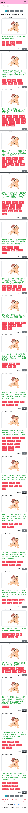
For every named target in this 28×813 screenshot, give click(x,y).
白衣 (15, 83)
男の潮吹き (10, 741)
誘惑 (12, 404)
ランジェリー (12, 325)
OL (21, 634)
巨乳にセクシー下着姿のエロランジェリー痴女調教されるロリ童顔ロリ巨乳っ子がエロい (13, 317)
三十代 (17, 122)
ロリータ (4, 161)
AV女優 (4, 247)
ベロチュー (5, 482)
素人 (9, 782)
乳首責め (4, 83)
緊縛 (13, 45)
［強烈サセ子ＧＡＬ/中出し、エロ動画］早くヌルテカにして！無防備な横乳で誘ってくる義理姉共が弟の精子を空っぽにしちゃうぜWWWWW (13, 395)
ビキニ (22, 401)
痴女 (3, 45)
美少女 (4, 488)
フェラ (15, 286)
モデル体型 (5, 208)
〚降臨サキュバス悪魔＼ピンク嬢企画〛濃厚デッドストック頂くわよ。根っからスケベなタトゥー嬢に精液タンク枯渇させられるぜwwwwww (13, 555)
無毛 (8, 164)
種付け (17, 164)
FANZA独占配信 (20, 668)
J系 (3, 202)
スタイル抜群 (5, 205)
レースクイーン (6, 250)
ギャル (9, 286)
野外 (24, 289)
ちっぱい (15, 202)
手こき (23, 122)
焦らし (15, 485)
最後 (22, 10)
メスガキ (10, 443)
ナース (4, 80)
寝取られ (15, 785)
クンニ (4, 440)
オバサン (4, 119)
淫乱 (8, 125)
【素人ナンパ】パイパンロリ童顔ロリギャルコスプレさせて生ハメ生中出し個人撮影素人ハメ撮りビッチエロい (13, 153)
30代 (3, 116)
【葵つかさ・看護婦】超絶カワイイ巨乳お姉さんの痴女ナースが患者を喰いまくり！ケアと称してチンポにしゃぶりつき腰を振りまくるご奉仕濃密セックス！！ (13, 700)
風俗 (8, 562)
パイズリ (20, 80)
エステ (4, 741)
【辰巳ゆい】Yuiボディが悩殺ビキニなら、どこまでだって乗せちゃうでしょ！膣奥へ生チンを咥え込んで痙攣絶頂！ (13, 281)
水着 (3, 404)
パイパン (16, 401)
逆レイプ (21, 83)
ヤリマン (12, 122)
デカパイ (11, 119)
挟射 (3, 125)
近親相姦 (22, 600)
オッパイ (22, 116)
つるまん (9, 158)
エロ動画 (15, 603)
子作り (20, 161)
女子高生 (4, 211)
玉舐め (10, 83)
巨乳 (8, 42)
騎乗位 (4, 603)
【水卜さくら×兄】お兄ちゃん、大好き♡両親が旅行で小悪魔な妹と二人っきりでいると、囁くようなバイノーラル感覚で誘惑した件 (13, 593)
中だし (10, 161)
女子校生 (18, 208)
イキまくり (5, 363)
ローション (20, 562)
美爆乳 (12, 125)
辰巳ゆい (19, 289)
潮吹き (4, 289)
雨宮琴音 (4, 253)
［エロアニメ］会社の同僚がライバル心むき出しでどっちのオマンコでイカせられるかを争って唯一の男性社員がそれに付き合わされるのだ (13, 517)
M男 (3, 42)
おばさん (15, 116)
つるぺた (21, 202)
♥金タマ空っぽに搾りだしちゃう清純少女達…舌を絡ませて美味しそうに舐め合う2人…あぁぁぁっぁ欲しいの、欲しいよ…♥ (13, 477)
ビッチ (23, 119)
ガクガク (12, 363)
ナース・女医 (5, 706)
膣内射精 (4, 167)
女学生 (10, 211)
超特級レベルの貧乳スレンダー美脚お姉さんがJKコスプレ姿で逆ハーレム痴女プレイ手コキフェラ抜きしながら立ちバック (13, 196)
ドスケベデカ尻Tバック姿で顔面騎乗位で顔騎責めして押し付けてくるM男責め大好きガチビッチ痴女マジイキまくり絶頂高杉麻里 (14, 357)
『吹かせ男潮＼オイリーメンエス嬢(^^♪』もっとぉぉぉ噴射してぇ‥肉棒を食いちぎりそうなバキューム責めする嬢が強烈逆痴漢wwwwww (13, 735)
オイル (16, 741)
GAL (3, 158)
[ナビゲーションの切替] (25, 2)
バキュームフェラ (6, 785)
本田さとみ (5, 485)
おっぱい (9, 116)
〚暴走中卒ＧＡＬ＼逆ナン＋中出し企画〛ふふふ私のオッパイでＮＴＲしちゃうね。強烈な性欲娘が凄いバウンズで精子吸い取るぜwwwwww (13, 776)
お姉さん (4, 637)
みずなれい (15, 438)
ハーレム (4, 401)
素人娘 (22, 164)
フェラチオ (5, 122)
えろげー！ (10, 526)
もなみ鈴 (12, 482)
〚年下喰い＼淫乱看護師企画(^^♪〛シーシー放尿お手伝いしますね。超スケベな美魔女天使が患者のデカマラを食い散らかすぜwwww (13, 74)
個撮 (15, 161)
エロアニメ (5, 523)
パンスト (16, 247)
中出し (10, 401)
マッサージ (5, 744)
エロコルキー (5, 2)
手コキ (12, 42)
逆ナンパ (17, 788)
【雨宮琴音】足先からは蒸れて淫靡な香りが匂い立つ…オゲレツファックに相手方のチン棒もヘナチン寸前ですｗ (13, 242)
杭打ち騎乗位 (5, 788)
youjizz (4, 526)
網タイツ (12, 564)
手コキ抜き (19, 42)
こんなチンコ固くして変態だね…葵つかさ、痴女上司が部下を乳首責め (13, 664)
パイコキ (17, 119)
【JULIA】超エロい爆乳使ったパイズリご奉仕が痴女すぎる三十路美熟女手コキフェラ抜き (13, 111)
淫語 (11, 485)
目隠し (8, 45)
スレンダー (14, 782)
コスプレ (10, 247)
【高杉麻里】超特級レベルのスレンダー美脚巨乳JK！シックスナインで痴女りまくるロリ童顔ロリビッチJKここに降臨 (13, 432)
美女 (13, 289)
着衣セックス (19, 250)
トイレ (13, 80)
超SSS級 (4, 214)
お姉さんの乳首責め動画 (8, 634)
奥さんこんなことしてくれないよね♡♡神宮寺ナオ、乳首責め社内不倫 (13, 629)
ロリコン (21, 158)
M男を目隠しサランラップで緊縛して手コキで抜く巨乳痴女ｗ (13, 37)
